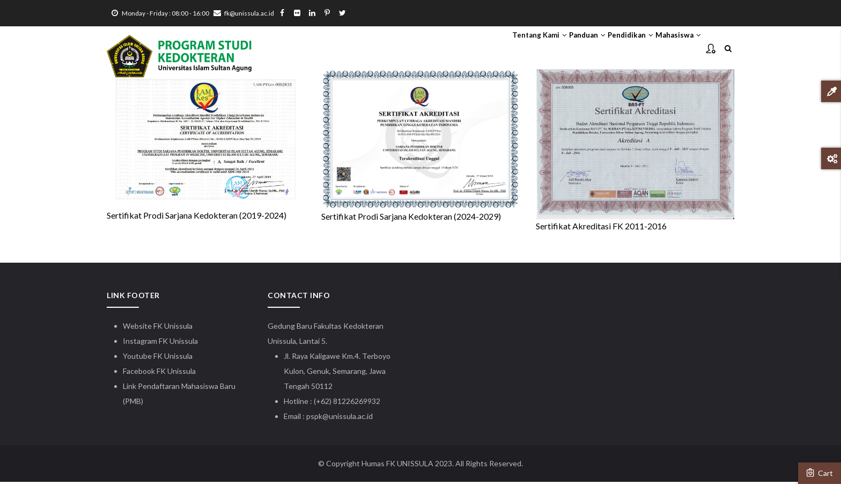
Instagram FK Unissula (160, 343)
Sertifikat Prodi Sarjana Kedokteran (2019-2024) (196, 218)
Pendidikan (608, 49)
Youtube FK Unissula (158, 358)
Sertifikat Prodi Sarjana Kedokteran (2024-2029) (411, 218)
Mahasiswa (671, 49)
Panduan (550, 49)
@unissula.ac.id (347, 418)
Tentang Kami (487, 49)
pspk (314, 418)
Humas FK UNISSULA (397, 465)
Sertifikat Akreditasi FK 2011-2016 (601, 228)
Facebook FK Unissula (159, 373)
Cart (819, 473)
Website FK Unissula (158, 328)
